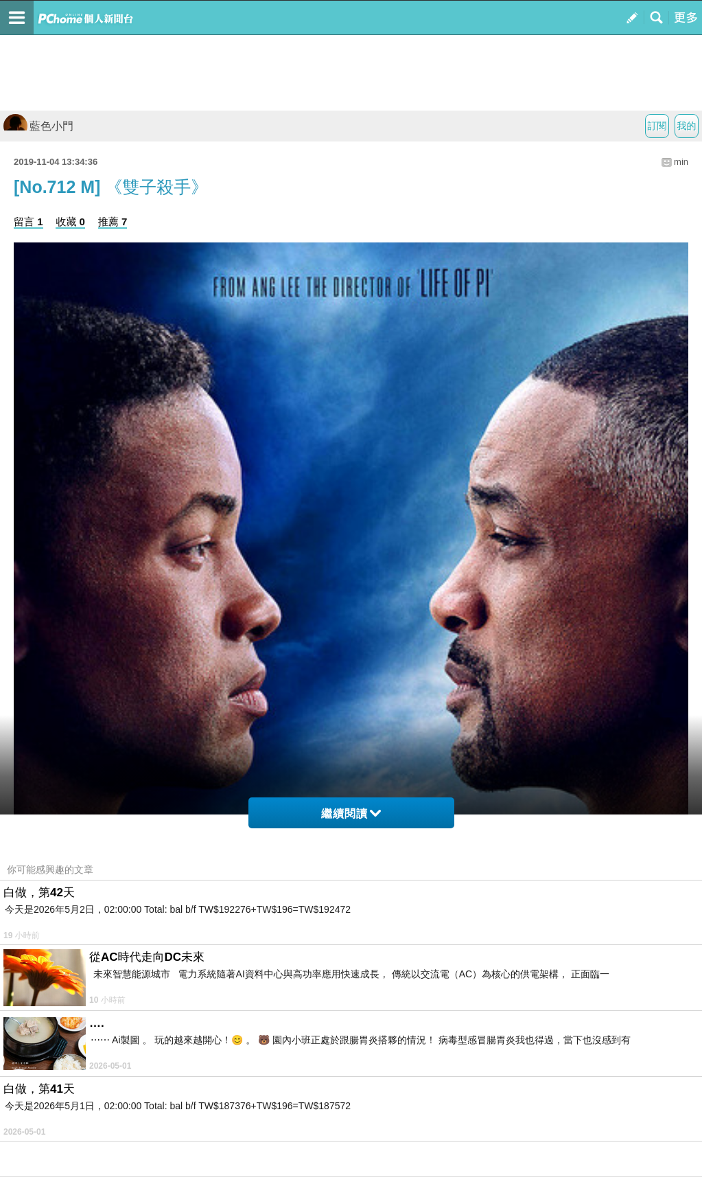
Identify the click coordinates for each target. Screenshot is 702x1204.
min (681, 162)
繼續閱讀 (351, 813)
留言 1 (28, 221)
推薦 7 (113, 221)
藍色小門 (38, 126)
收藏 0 (70, 221)
